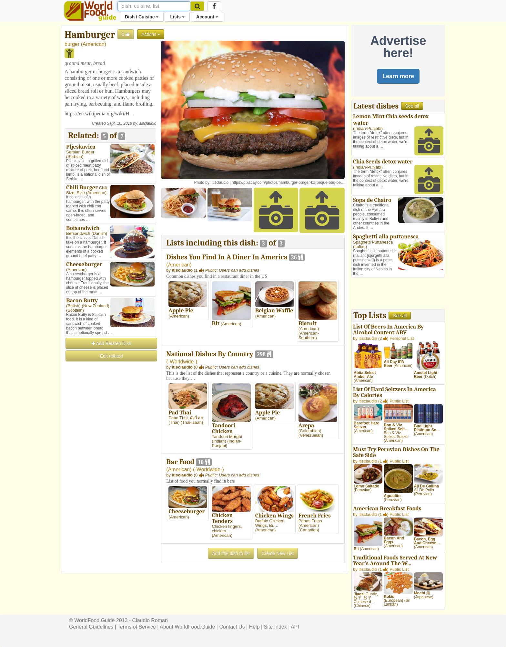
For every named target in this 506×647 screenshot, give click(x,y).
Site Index (275, 627)
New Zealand (95, 305)
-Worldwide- (182, 361)
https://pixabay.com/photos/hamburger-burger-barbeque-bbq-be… (288, 182)
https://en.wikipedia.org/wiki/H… (100, 113)
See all (412, 106)
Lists (177, 16)
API (295, 627)
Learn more (398, 76)
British (73, 305)
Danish (99, 233)
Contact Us (232, 627)
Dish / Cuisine (141, 16)
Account (207, 16)
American (94, 44)
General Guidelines (91, 627)
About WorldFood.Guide (187, 627)
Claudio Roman (150, 620)
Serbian (74, 156)
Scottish (74, 310)
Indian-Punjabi (367, 128)
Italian (360, 246)
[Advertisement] (110, 459)
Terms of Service (136, 627)
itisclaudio (148, 123)
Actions (150, 34)
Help (254, 627)
